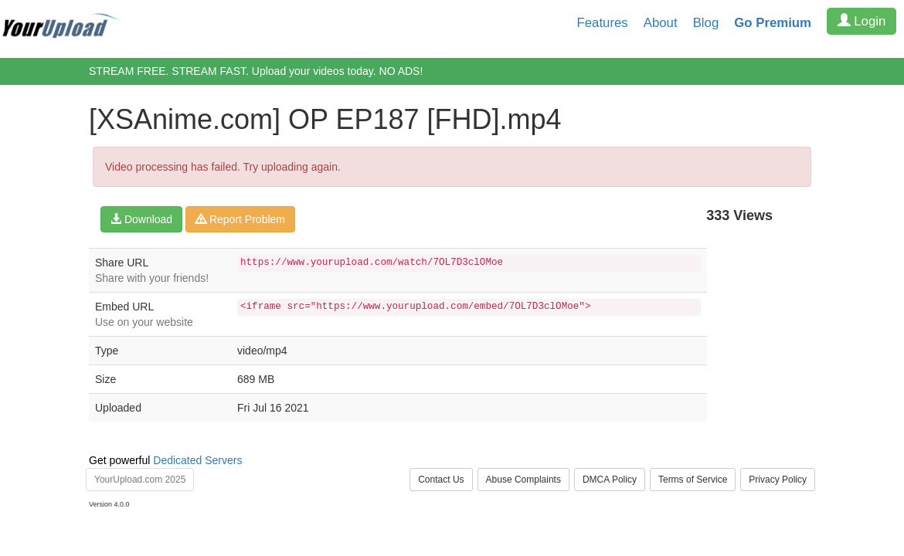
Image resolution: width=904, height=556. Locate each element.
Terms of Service (692, 479)
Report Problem (240, 219)
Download (141, 219)
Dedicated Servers (197, 460)
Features (602, 22)
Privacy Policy (778, 479)
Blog (706, 22)
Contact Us (441, 479)
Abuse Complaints (523, 479)
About (661, 22)
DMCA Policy (610, 479)
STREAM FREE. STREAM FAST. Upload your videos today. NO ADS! (256, 71)
